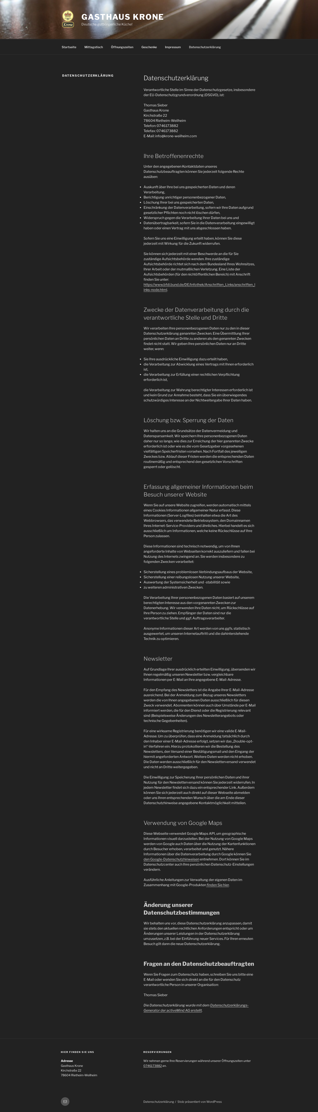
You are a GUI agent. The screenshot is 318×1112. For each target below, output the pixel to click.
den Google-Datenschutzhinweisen (171, 859)
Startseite (69, 47)
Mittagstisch (93, 47)
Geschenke (149, 47)
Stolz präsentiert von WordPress (199, 1101)
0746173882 (152, 1065)
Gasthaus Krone (122, 17)
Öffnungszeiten (122, 47)
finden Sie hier (217, 885)
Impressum (173, 47)
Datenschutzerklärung (205, 47)
